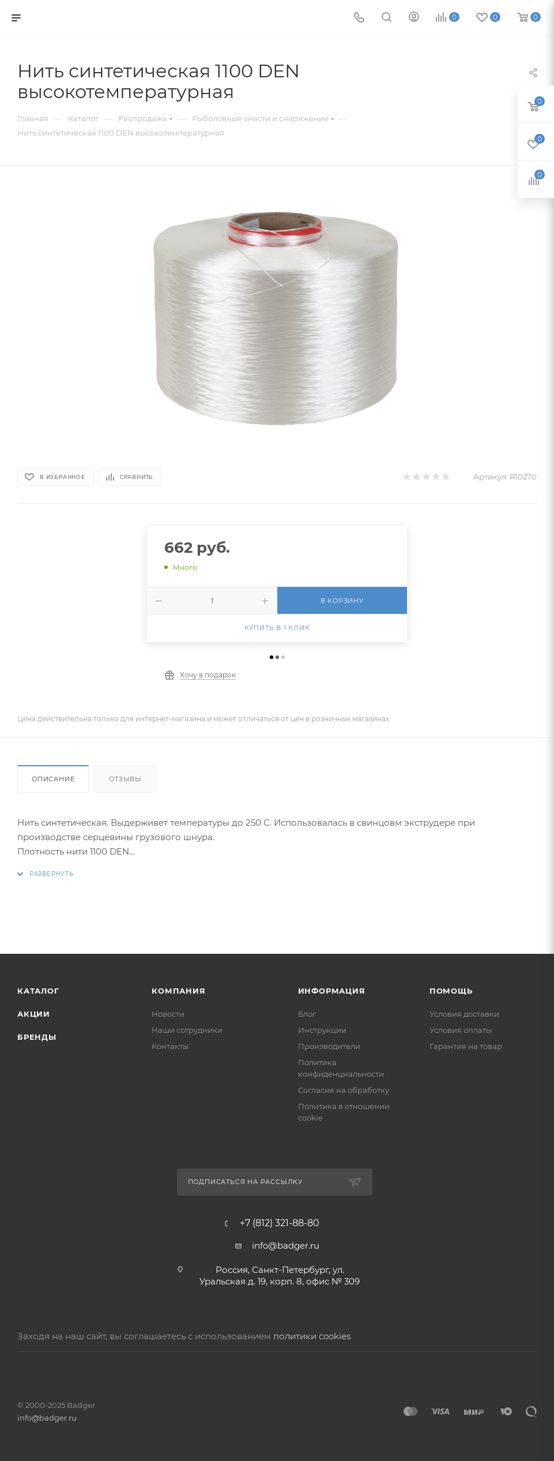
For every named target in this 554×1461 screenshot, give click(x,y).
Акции (33, 1013)
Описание (53, 779)
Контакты (170, 1046)
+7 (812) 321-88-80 (279, 1223)
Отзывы (125, 779)
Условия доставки (464, 1013)
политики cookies (312, 1336)
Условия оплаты (460, 1030)
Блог (307, 1013)
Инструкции (322, 1030)
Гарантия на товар (465, 1046)
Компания (178, 990)
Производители (329, 1046)
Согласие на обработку (343, 1090)
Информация (331, 990)
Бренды (36, 1037)
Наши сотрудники (187, 1030)
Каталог (38, 990)
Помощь (451, 990)
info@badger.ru (285, 1245)
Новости (168, 1013)
